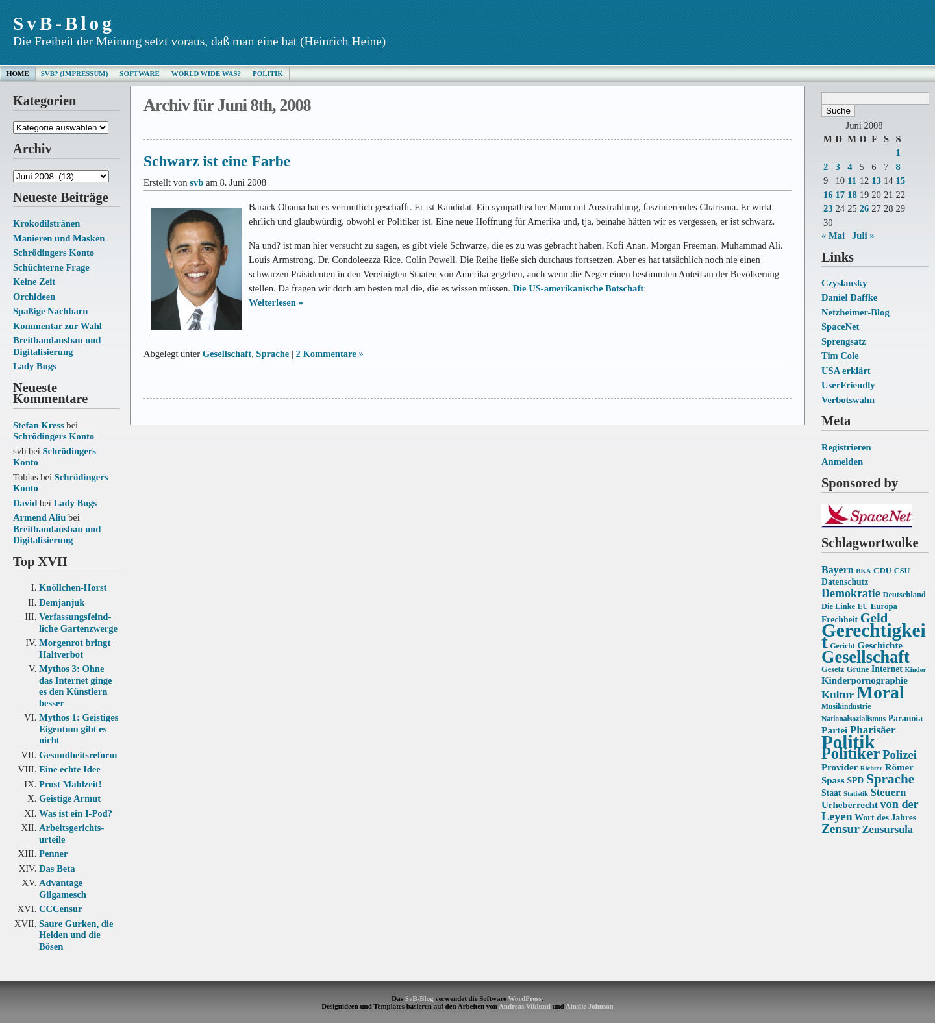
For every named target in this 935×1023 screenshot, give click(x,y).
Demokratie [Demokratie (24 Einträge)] (850, 593)
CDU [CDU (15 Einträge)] (882, 570)
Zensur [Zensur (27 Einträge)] (840, 828)
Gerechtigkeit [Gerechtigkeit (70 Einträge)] (873, 636)
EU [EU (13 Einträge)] (863, 606)
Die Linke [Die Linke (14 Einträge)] (838, 606)
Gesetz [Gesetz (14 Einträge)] (832, 669)
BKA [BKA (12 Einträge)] (863, 570)
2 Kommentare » (330, 354)
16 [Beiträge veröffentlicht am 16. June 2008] (828, 195)
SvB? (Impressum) (74, 73)
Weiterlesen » (276, 302)
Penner (53, 853)
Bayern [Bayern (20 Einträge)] (837, 569)
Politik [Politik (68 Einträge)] (848, 742)
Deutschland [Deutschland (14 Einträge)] (903, 594)
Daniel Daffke (849, 297)
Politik (268, 73)
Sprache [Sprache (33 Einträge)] (890, 779)
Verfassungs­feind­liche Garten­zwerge (78, 622)
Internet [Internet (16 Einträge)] (887, 669)
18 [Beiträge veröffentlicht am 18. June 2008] (852, 195)
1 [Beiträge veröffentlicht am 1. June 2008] (897, 152)
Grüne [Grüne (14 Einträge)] (858, 669)
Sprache (272, 354)
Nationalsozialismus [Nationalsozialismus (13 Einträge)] (853, 719)
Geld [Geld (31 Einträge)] (874, 618)
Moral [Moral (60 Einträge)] (880, 692)
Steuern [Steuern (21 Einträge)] (888, 792)
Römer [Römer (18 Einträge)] (899, 767)
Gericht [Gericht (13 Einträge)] (842, 646)
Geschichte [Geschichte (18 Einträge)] (880, 645)
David (25, 503)
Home (17, 73)
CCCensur (60, 909)
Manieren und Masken (59, 238)
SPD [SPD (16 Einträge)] (855, 780)
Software (139, 73)
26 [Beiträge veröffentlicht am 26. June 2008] (864, 208)
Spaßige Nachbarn (50, 311)
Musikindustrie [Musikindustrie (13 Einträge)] (846, 706)
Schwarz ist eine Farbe (216, 161)
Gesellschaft (227, 354)
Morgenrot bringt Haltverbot (74, 648)
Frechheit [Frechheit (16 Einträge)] (839, 619)
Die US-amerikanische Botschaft (577, 288)
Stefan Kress (38, 425)
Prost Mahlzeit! (70, 784)
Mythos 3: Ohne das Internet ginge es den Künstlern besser (75, 685)
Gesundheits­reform (78, 755)
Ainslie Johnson (590, 1006)
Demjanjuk (61, 602)
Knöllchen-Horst (72, 587)
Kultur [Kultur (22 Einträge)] (837, 695)
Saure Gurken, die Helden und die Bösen (76, 935)
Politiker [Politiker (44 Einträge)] (850, 753)
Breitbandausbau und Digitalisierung (57, 346)
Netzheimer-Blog (855, 312)
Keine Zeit (34, 282)
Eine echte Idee (70, 769)
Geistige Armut (70, 798)
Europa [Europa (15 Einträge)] (884, 606)
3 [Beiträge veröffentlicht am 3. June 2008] (838, 167)
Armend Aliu (39, 517)
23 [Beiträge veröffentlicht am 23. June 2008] (828, 208)
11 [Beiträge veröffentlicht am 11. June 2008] (851, 180)
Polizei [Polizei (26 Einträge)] (899, 754)
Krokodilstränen (46, 223)
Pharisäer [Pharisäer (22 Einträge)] (873, 730)
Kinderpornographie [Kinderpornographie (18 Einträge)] (864, 680)
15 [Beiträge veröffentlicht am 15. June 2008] (900, 180)
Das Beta (57, 868)
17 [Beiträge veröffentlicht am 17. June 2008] (840, 195)
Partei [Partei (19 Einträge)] (834, 729)
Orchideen (34, 296)
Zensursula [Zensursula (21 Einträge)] (887, 829)
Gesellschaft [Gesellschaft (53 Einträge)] (865, 657)
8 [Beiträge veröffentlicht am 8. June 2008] (897, 167)
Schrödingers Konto (53, 252)
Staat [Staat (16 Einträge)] (831, 793)
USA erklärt (846, 370)
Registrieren (846, 447)
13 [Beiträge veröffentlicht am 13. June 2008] (876, 180)
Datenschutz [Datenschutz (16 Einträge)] (844, 582)
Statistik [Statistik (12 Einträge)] (855, 793)
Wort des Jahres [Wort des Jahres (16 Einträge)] (885, 817)
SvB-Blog (64, 23)
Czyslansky (844, 283)
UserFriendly (848, 385)
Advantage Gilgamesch (62, 889)
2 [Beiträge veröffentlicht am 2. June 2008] (825, 167)
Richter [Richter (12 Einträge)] (871, 768)
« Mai (833, 235)
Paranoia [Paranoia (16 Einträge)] (905, 718)
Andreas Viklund (525, 1006)
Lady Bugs (34, 366)
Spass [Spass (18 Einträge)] (833, 780)
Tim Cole (840, 356)
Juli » (863, 235)
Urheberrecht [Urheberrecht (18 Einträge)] (849, 805)
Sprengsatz (843, 341)
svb (196, 182)
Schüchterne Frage (51, 267)
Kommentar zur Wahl (57, 326)
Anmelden (842, 461)
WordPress (524, 998)
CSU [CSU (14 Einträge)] (902, 570)
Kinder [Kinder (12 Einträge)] (916, 669)
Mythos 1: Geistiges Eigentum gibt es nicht (78, 728)
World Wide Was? (206, 73)
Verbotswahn (848, 400)
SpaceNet (840, 326)
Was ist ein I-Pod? (75, 813)
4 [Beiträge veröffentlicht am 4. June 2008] (849, 167)
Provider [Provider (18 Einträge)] (839, 767)
